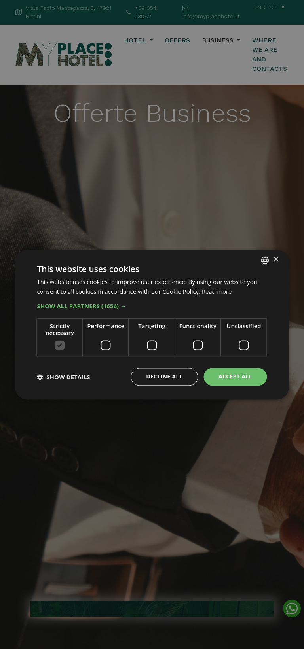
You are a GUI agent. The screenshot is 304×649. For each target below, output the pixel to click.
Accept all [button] (235, 376)
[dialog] (152, 325)
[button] (152, 306)
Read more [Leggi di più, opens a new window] (217, 291)
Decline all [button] (164, 376)
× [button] (276, 260)
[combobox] (265, 260)
